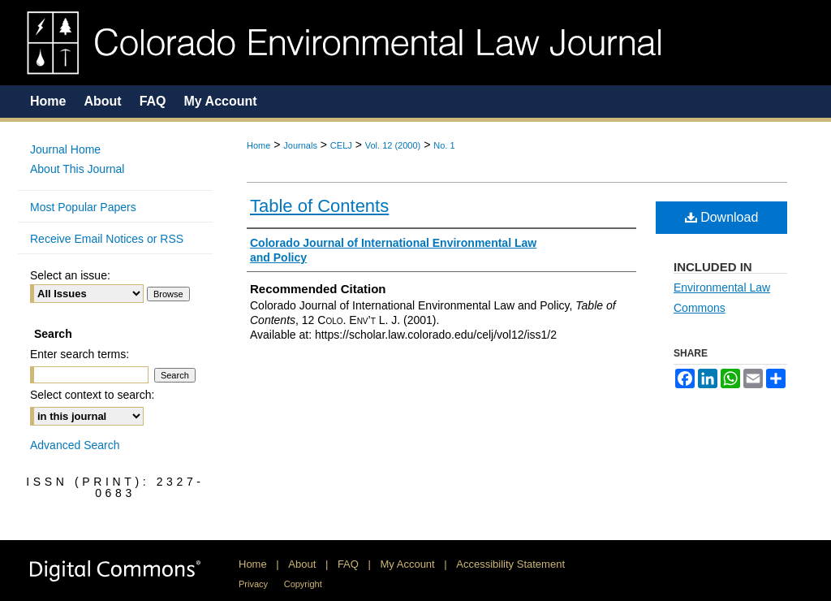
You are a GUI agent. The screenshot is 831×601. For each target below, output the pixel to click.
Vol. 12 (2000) (393, 145)
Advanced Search (75, 445)
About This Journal (77, 168)
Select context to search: (92, 394)
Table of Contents (319, 206)
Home (258, 145)
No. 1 (443, 145)
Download (722, 217)
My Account (408, 564)
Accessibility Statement (510, 564)
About (302, 564)
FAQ (348, 564)
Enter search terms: (79, 354)
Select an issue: (70, 275)
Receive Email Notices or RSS (106, 238)
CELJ (341, 145)
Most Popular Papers (83, 207)
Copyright (303, 584)
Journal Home (65, 149)
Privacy (253, 584)
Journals (300, 145)
